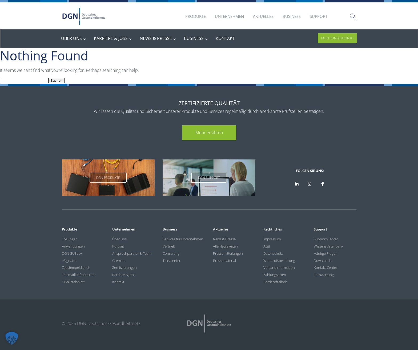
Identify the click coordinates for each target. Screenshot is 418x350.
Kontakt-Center (325, 267)
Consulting (171, 253)
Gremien (119, 260)
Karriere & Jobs (123, 274)
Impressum (272, 239)
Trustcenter (171, 260)
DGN (84, 16)
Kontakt (118, 281)
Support (318, 16)
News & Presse (224, 239)
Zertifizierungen (124, 267)
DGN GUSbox (72, 253)
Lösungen (70, 239)
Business (292, 16)
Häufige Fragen (325, 253)
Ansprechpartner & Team (131, 253)
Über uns (119, 239)
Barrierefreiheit (275, 281)
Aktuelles (263, 16)
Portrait (118, 246)
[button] (11, 338)
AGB (266, 246)
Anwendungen (73, 246)
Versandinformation (279, 267)
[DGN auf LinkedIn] (296, 184)
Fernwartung (324, 274)
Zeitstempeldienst (75, 267)
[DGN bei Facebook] (322, 184)
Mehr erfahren (209, 132)
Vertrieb (169, 246)
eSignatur (69, 260)
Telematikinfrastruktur (79, 274)
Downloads (322, 260)
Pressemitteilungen (228, 253)
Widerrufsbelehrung (279, 260)
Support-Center (326, 239)
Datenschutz (273, 253)
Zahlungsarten (274, 274)
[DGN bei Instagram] (309, 184)
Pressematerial (224, 260)
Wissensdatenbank (328, 246)
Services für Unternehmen (183, 239)
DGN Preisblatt (73, 281)
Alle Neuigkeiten (225, 246)
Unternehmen (229, 16)
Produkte (195, 16)
